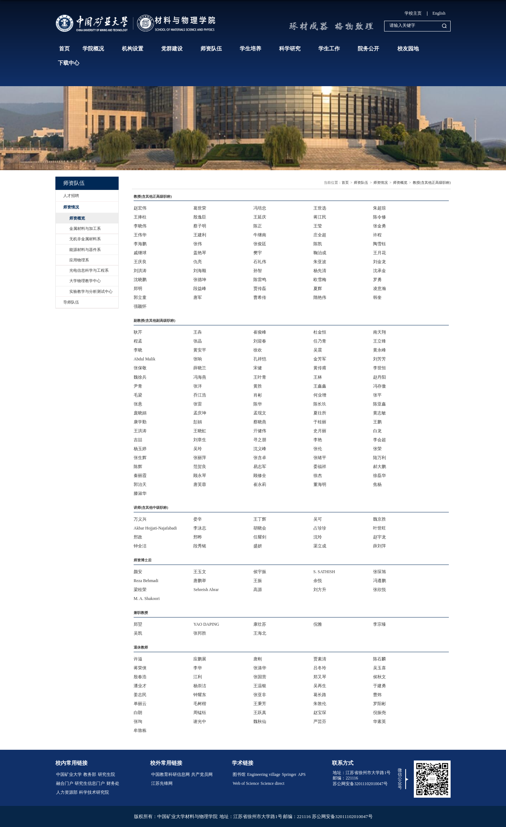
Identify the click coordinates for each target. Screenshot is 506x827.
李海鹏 (140, 243)
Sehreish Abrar (205, 589)
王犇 (197, 332)
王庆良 (140, 261)
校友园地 (408, 48)
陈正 (257, 225)
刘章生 (199, 439)
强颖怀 (140, 306)
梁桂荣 (140, 589)
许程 (377, 234)
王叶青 (259, 377)
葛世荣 (199, 208)
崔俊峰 (259, 332)
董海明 (319, 484)
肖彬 (257, 395)
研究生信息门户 (90, 783)
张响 (197, 358)
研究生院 (106, 774)
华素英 (379, 721)
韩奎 (377, 297)
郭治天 (140, 484)
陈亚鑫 (379, 404)
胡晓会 (259, 528)
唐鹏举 (199, 580)
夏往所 (319, 412)
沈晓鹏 (140, 279)
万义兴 (140, 519)
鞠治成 (319, 252)
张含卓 (259, 457)
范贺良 (199, 466)
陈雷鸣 (259, 279)
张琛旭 (379, 571)
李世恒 (379, 367)
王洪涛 (140, 430)
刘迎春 (259, 341)
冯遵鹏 (379, 580)
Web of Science (246, 783)
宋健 (257, 367)
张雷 (197, 404)
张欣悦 (379, 589)
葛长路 (319, 694)
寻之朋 (259, 439)
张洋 (197, 386)
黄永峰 (379, 350)
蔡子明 (199, 225)
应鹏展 (199, 658)
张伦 (317, 448)
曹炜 (377, 694)
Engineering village (264, 774)
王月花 (379, 252)
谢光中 (199, 721)
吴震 (317, 350)
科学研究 (290, 48)
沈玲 (317, 537)
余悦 (317, 580)
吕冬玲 (319, 667)
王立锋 (379, 341)
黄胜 (257, 386)
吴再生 (319, 685)
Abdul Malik (144, 358)
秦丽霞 (140, 475)
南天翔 (379, 332)
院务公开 (368, 48)
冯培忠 (259, 208)
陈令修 (379, 217)
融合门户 (64, 783)
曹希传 (259, 297)
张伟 (197, 243)
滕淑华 (140, 493)
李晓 (138, 350)
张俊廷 (259, 243)
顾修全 (259, 475)
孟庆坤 (199, 412)
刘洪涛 (140, 270)
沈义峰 (259, 448)
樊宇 (257, 252)
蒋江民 (319, 217)
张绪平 (319, 457)
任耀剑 (259, 537)
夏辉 (317, 288)
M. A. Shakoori (147, 598)
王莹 (317, 225)
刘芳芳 (379, 358)
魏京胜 (379, 519)
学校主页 (413, 13)
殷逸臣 (199, 217)
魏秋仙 (259, 721)
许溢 (138, 658)
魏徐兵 (140, 377)
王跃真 (259, 712)
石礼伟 (259, 261)
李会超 (379, 439)
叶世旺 (379, 528)
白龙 (377, 430)
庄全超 (319, 234)
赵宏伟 (140, 208)
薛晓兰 (199, 367)
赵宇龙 (379, 537)
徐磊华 (379, 475)
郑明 (138, 288)
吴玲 (197, 448)
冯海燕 (199, 377)
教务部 (89, 774)
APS (302, 774)
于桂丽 (319, 421)
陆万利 (379, 457)
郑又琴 (319, 676)
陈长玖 (319, 404)
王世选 (319, 208)
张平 (377, 395)
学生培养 (250, 48)
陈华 (257, 404)
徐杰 (317, 475)
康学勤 (140, 421)
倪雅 (317, 624)
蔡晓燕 (259, 421)
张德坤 (199, 279)
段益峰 (199, 288)
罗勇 (377, 279)
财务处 (112, 783)
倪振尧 (379, 712)
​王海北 (259, 633)
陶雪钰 (379, 243)
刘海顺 (199, 270)
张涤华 (259, 667)
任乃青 (319, 341)
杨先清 (319, 270)
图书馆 (239, 774)
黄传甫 (319, 367)
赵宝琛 (319, 712)
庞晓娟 (140, 412)
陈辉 (138, 466)
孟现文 (259, 412)
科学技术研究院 (94, 792)
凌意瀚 (379, 288)
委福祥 (319, 466)
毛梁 (138, 395)
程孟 (138, 341)
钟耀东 (199, 694)
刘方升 (319, 589)
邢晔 (197, 537)
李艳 (317, 439)
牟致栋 (140, 730)
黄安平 (199, 350)
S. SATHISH (324, 571)
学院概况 (93, 48)
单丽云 (140, 703)
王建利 (199, 234)
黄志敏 (379, 412)
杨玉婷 (140, 448)
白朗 (138, 712)
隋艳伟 (319, 297)
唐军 (197, 297)
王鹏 (377, 421)
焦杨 (377, 484)
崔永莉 (259, 484)
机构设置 (132, 48)
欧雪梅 (319, 279)
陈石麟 (379, 658)
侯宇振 (259, 571)
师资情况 (380, 182)
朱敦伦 (319, 703)
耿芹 (138, 332)
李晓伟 (140, 225)
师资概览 (400, 182)
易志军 (259, 466)
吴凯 (138, 633)
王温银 (259, 685)
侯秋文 (379, 676)
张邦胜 (199, 633)
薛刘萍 (379, 545)
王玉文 (199, 571)
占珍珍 (319, 528)
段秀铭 (199, 545)
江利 (197, 676)
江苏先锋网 (162, 783)
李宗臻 (379, 624)
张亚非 (259, 694)
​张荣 (377, 448)
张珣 (138, 721)
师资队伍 (211, 48)
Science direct (272, 783)
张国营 (259, 676)
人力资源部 (67, 792)
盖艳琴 (199, 252)
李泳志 (199, 528)
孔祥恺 (259, 358)
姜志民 (140, 694)
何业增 (319, 395)
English (438, 13)
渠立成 (319, 545)
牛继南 (259, 234)
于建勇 (379, 685)
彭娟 (197, 421)
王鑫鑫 (319, 386)
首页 (64, 48)
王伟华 (140, 234)
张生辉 (140, 457)
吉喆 (138, 439)
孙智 (257, 270)
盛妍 (257, 545)
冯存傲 (379, 386)
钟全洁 (140, 545)
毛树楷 (199, 703)
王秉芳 (259, 703)
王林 (317, 377)
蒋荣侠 (140, 667)
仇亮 (197, 261)
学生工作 (329, 48)
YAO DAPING (206, 624)
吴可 (317, 519)
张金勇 (379, 225)
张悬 (138, 404)
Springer (289, 774)
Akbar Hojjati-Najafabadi (155, 528)
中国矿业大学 (69, 774)
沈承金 (379, 270)
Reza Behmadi (146, 580)
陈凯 (317, 243)
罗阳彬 (379, 703)
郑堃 (138, 624)
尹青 (138, 386)
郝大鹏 (379, 466)
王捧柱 (140, 217)
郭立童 (140, 297)
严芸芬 (319, 721)
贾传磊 (259, 288)
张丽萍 (199, 457)
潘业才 (140, 685)
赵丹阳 (379, 377)
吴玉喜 (379, 667)
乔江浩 (199, 395)
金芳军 (319, 358)
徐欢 (257, 350)
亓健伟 (259, 430)
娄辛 (197, 519)
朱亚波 (319, 261)
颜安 (138, 571)
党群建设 (172, 48)
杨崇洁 (199, 685)
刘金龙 (379, 261)
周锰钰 (199, 712)
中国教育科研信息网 (170, 774)
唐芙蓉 (199, 484)
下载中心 (68, 63)
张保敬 (140, 367)
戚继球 (140, 252)
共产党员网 (202, 774)
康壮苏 (259, 624)
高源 (257, 589)
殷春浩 (140, 676)
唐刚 (257, 658)
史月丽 (319, 430)
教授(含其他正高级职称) (432, 182)
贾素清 (319, 658)
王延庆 (259, 217)
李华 (197, 667)
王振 (257, 580)
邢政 (138, 537)
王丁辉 (259, 519)
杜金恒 (319, 332)
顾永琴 (199, 475)
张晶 (197, 341)
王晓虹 (199, 430)
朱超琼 (379, 208)
